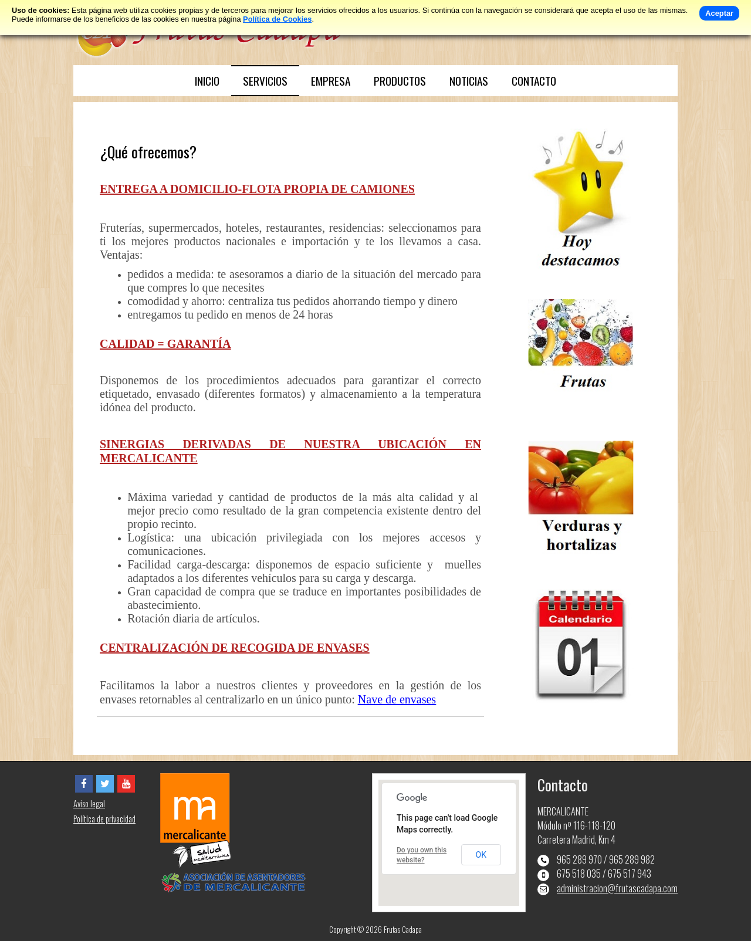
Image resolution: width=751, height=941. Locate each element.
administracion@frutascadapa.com (617, 888)
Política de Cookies (277, 19)
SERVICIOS (265, 80)
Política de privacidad (104, 819)
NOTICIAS (468, 80)
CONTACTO (534, 80)
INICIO (207, 80)
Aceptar (719, 13)
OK (481, 854)
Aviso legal (89, 803)
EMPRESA (330, 80)
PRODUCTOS (400, 80)
